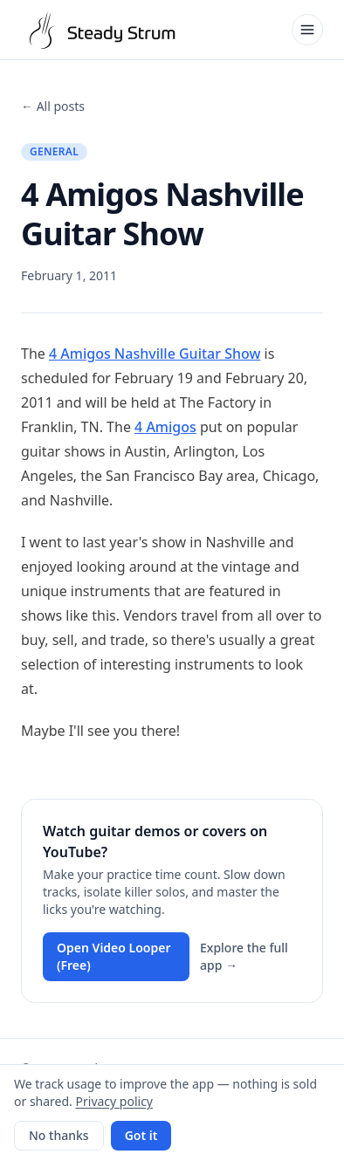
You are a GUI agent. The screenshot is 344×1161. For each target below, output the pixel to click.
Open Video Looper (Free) (114, 956)
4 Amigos (165, 426)
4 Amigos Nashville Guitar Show (154, 353)
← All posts (53, 106)
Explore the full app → (244, 956)
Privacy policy (115, 1101)
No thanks (59, 1135)
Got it (141, 1135)
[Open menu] (307, 29)
